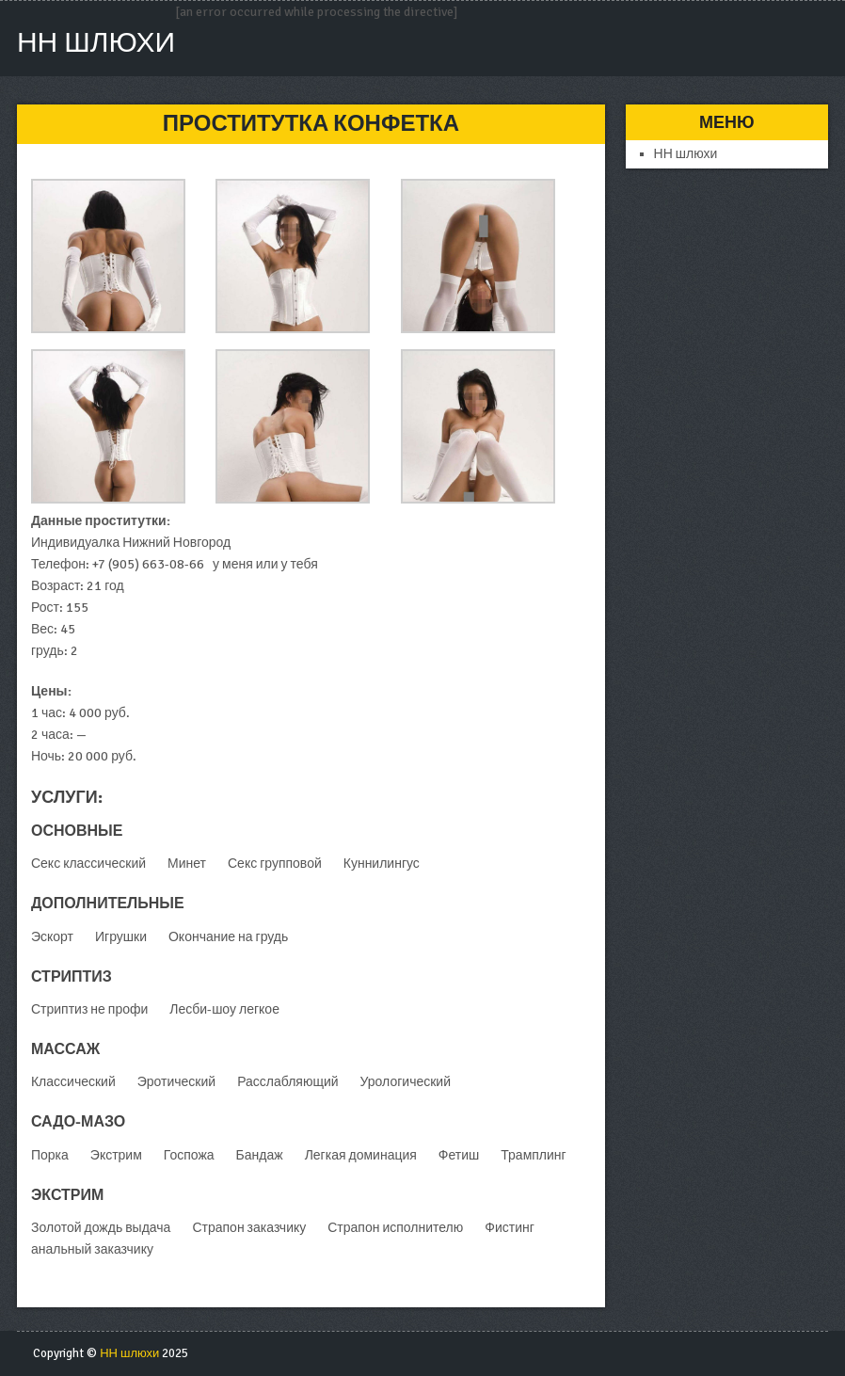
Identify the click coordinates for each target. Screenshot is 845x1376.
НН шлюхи (96, 42)
